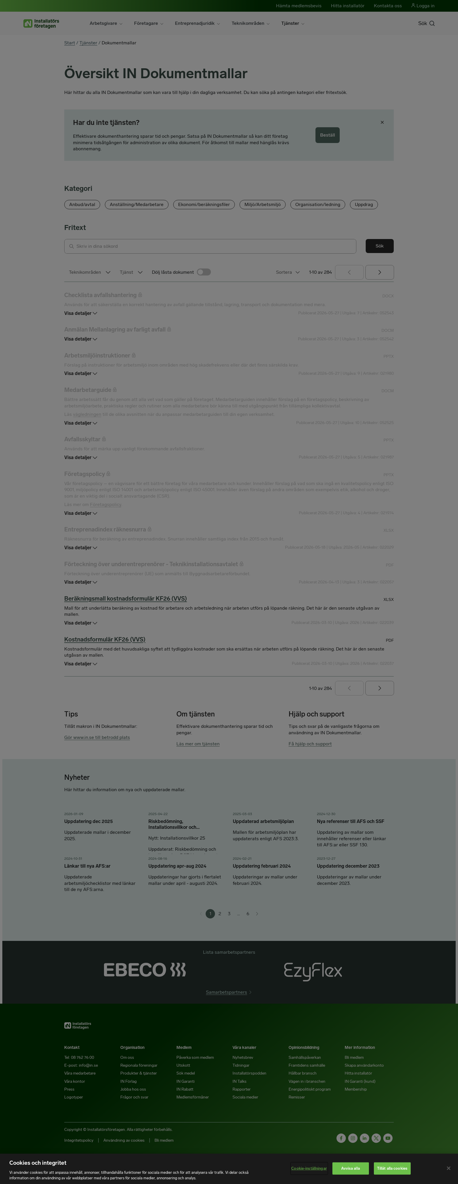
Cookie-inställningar (309, 1168)
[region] (229, 1169)
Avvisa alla (350, 1168)
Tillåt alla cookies (392, 1168)
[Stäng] (448, 1168)
